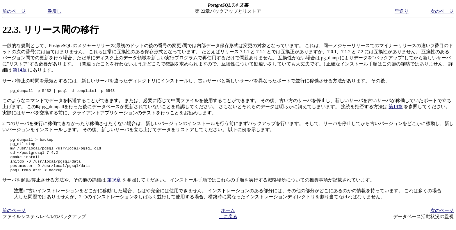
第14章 (20, 69)
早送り (402, 11)
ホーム (228, 218)
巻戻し (54, 11)
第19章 (395, 107)
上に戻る (228, 224)
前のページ (14, 11)
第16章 (114, 187)
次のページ (442, 11)
